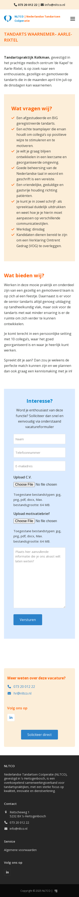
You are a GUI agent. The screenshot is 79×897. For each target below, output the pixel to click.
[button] (72, 19)
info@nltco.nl (55, 5)
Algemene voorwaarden (20, 850)
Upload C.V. (22, 477)
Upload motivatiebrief (31, 513)
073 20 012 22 (27, 5)
